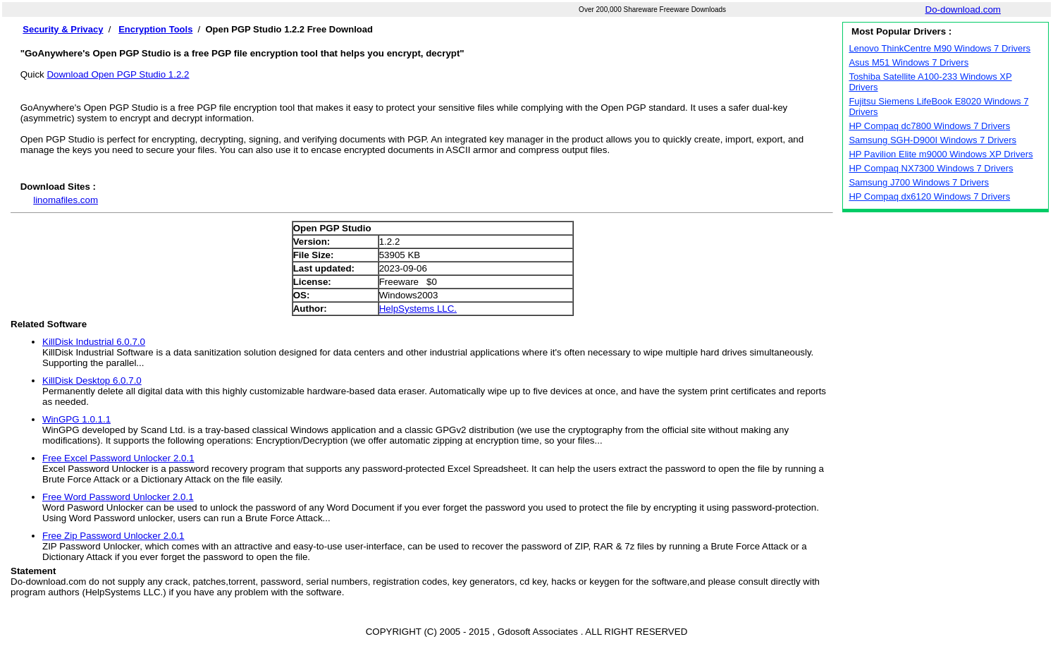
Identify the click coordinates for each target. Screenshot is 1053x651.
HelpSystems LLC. (418, 308)
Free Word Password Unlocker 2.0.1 (118, 497)
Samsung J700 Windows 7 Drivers (919, 182)
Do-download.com (963, 9)
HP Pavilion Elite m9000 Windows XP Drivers (941, 154)
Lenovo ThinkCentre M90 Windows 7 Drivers (939, 48)
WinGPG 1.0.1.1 (76, 419)
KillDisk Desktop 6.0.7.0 (92, 380)
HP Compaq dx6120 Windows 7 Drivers (929, 196)
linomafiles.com (65, 200)
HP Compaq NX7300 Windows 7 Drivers (931, 168)
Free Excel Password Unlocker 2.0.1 (118, 458)
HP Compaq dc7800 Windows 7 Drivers (929, 126)
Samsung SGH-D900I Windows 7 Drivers (932, 140)
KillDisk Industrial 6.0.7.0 (93, 341)
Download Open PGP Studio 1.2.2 (118, 74)
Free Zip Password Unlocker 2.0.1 (113, 535)
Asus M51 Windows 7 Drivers (908, 62)
